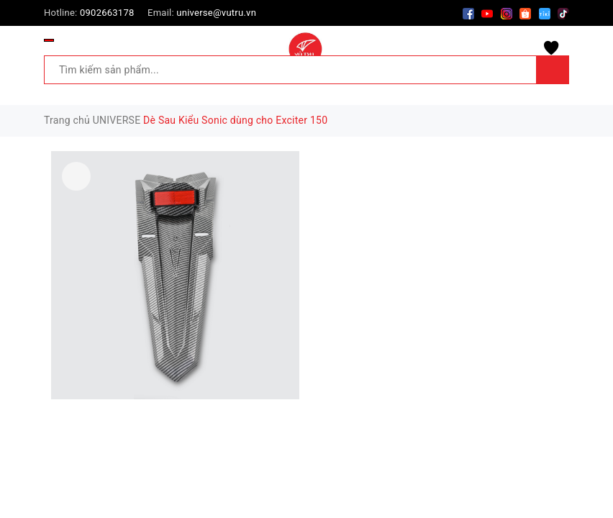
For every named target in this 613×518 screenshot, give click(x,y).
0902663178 (107, 12)
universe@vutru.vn (216, 12)
